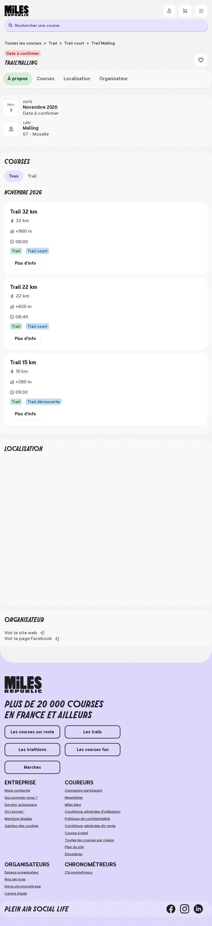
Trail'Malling (103, 43)
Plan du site (74, 847)
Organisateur (113, 78)
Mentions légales (18, 819)
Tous (14, 176)
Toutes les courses (23, 43)
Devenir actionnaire (21, 805)
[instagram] (187, 908)
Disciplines (73, 854)
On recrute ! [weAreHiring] (14, 812)
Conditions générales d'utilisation (92, 812)
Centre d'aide (16, 893)
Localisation (77, 78)
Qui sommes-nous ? (21, 798)
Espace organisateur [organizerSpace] (22, 872)
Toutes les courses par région (89, 840)
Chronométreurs (78, 872)
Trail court (74, 43)
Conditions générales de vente (90, 826)
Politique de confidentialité (87, 819)
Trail (53, 43)
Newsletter (74, 798)
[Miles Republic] (17, 10)
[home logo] (23, 684)
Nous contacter (18, 790)
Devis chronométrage (23, 886)
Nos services (15, 879)
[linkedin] (200, 908)
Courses (45, 78)
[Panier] (185, 11)
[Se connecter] (169, 11)
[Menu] (201, 11)
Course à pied (76, 833)
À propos (17, 78)
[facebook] (173, 908)
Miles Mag (73, 805)
